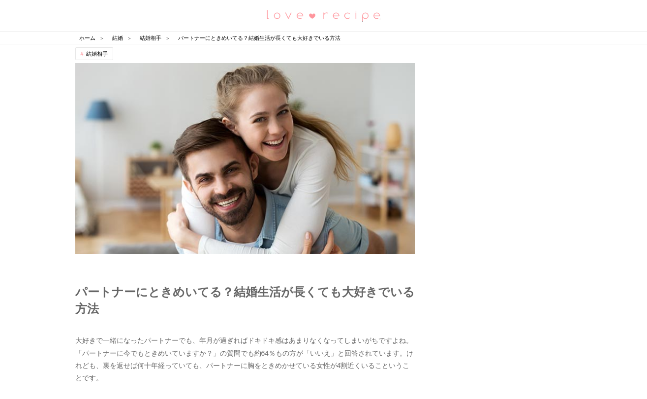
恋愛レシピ (323, 15)
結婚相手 (97, 54)
